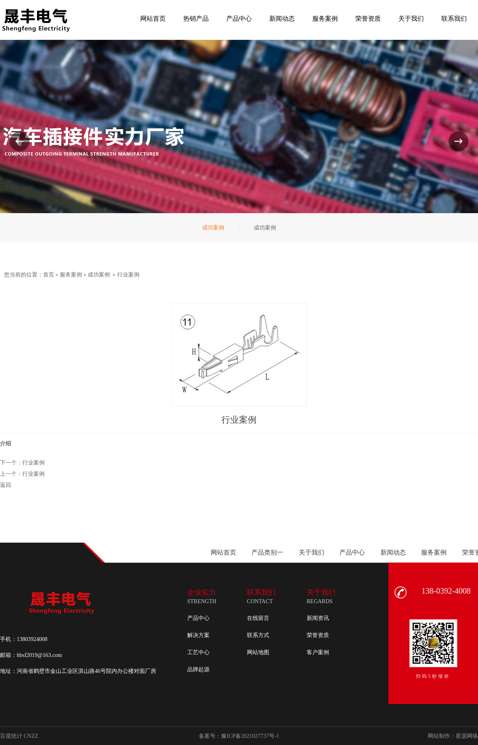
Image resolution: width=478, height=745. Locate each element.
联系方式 (258, 635)
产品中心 (198, 618)
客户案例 (318, 652)
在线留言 (258, 618)
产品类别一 (445, 552)
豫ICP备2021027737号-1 (250, 736)
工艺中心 (198, 652)
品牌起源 (198, 669)
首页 (48, 275)
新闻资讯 (318, 618)
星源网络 (467, 736)
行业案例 (128, 275)
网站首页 (401, 552)
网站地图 (258, 652)
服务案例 (71, 275)
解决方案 (198, 635)
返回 (5, 485)
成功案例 (99, 275)
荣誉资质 (318, 635)
